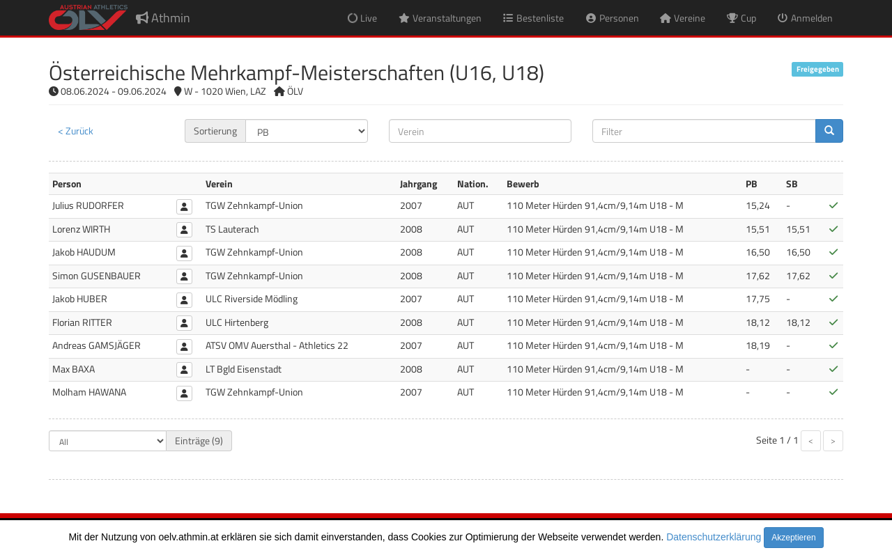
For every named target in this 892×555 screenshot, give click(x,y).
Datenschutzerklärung (713, 536)
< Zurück (75, 130)
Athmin (163, 17)
